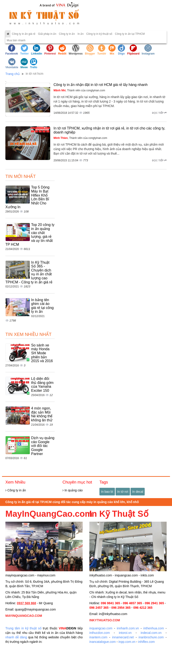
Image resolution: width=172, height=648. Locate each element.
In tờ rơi (122, 491)
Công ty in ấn (67, 33)
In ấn (80, 33)
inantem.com (98, 637)
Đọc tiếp (159, 113)
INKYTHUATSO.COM (104, 620)
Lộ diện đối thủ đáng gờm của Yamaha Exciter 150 (42, 384)
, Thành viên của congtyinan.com (79, 90)
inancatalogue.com (102, 642)
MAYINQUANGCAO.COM (23, 615)
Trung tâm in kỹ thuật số (23, 628)
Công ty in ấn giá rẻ (23, 33)
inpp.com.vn (126, 642)
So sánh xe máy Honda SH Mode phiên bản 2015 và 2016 (42, 353)
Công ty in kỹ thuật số (99, 33)
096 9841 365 (110, 603)
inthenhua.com (153, 628)
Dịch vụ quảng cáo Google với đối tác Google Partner (42, 445)
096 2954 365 (121, 607)
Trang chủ (12, 74)
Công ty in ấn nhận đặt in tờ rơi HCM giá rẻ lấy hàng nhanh (101, 85)
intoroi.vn (125, 633)
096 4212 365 (143, 607)
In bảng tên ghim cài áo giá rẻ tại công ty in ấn (42, 306)
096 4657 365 (132, 603)
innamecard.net (123, 637)
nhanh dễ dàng (16, 637)
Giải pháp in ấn (47, 33)
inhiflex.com (146, 642)
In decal (137, 491)
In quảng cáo (72, 490)
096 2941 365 (154, 603)
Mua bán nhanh (16, 40)
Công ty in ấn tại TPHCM (130, 33)
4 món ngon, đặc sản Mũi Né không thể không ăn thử (41, 414)
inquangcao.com (100, 628)
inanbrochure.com (151, 637)
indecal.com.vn (151, 633)
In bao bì (107, 491)
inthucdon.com (99, 633)
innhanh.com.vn (128, 628)
